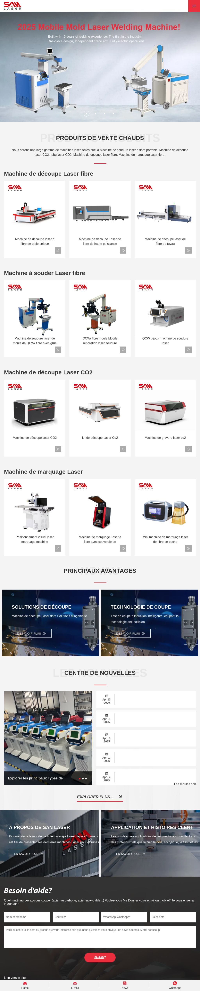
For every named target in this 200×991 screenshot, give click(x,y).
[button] (86, 114)
